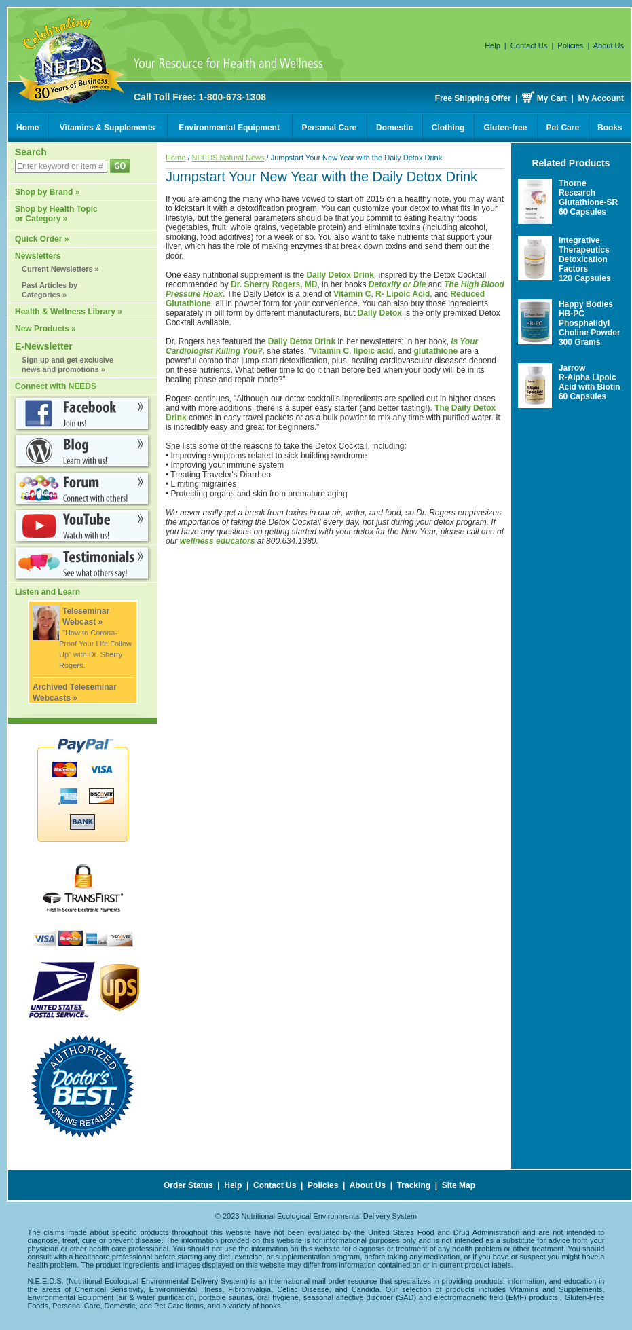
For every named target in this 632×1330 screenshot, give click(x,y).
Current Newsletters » (60, 269)
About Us (608, 45)
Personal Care (329, 127)
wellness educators (217, 541)
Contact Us (528, 45)
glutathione (435, 351)
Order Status (188, 1185)
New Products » (45, 328)
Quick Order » (42, 239)
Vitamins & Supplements (107, 127)
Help (492, 45)
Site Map (458, 1185)
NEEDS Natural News (228, 157)
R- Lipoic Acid (402, 294)
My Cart (552, 98)
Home (27, 127)
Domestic (394, 127)
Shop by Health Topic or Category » (56, 213)
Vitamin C (352, 294)
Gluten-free (505, 127)
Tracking (413, 1185)
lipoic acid (374, 351)
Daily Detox (380, 313)
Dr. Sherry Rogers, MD (274, 284)
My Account (601, 98)
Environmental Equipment (229, 127)
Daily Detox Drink (339, 275)
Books (609, 127)
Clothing (448, 127)
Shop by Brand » (47, 192)
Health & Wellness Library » (68, 311)
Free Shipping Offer (473, 98)
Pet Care (562, 127)
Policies (570, 45)
